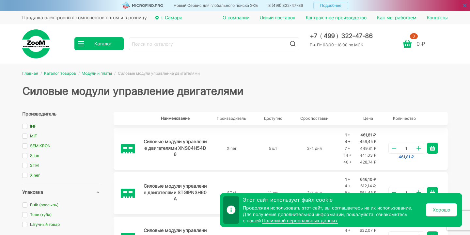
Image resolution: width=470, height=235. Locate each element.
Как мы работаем (396, 17)
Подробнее (330, 5)
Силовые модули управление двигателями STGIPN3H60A (175, 192)
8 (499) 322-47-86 (285, 5)
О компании (236, 17)
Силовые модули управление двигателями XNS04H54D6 (175, 148)
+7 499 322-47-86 (341, 36)
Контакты (437, 17)
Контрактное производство (336, 17)
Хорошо (441, 209)
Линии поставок (277, 17)
